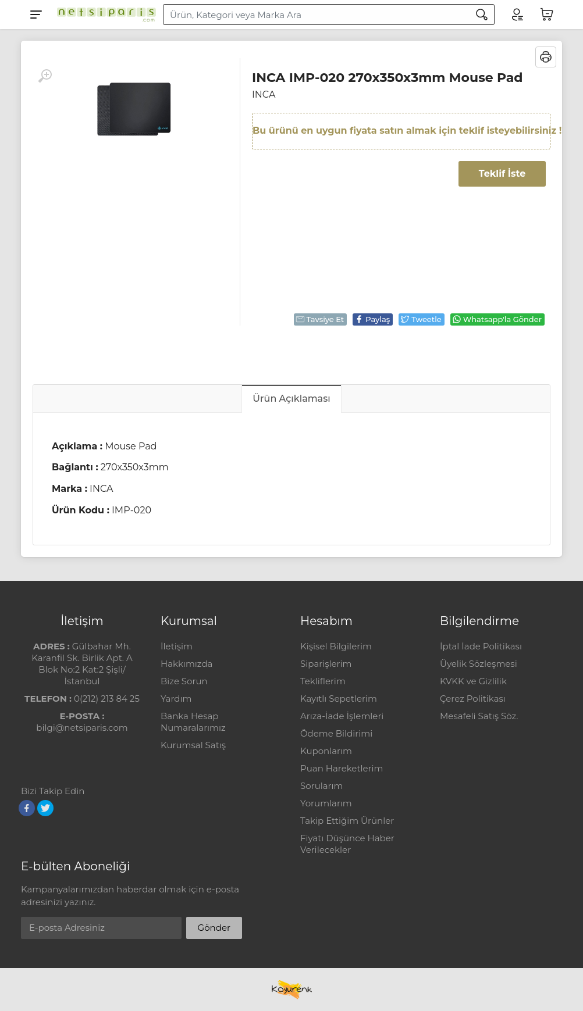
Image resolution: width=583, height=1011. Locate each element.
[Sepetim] (547, 14)
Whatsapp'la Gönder (497, 319)
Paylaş (372, 319)
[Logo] (103, 14)
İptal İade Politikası (481, 646)
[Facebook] (27, 808)
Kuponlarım (326, 750)
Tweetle (421, 319)
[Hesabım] (517, 14)
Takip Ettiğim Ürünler (347, 820)
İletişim (177, 646)
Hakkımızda (186, 663)
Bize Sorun (184, 681)
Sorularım (321, 785)
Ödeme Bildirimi (336, 733)
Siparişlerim (325, 663)
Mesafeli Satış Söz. (479, 715)
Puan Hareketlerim (341, 768)
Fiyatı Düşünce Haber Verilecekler (347, 844)
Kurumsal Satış (193, 745)
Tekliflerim (323, 681)
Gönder (214, 927)
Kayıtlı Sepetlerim (338, 698)
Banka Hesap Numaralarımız (193, 721)
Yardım (176, 698)
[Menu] (36, 14)
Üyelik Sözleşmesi (478, 663)
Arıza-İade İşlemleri (341, 715)
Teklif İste (502, 173)
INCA (263, 94)
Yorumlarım (326, 803)
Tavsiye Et (320, 319)
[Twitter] (45, 808)
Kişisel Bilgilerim (336, 646)
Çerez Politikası (473, 698)
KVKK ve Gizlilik (473, 681)
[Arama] (482, 14)
